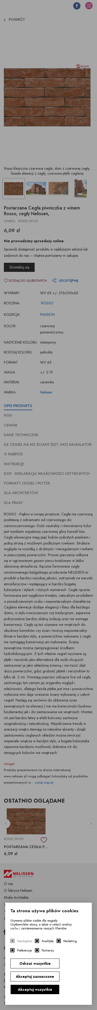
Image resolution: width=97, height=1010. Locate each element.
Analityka (48, 941)
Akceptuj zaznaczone (35, 976)
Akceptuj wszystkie (35, 989)
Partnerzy (48, 951)
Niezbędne (24, 941)
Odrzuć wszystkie (35, 963)
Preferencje (24, 951)
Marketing (70, 941)
